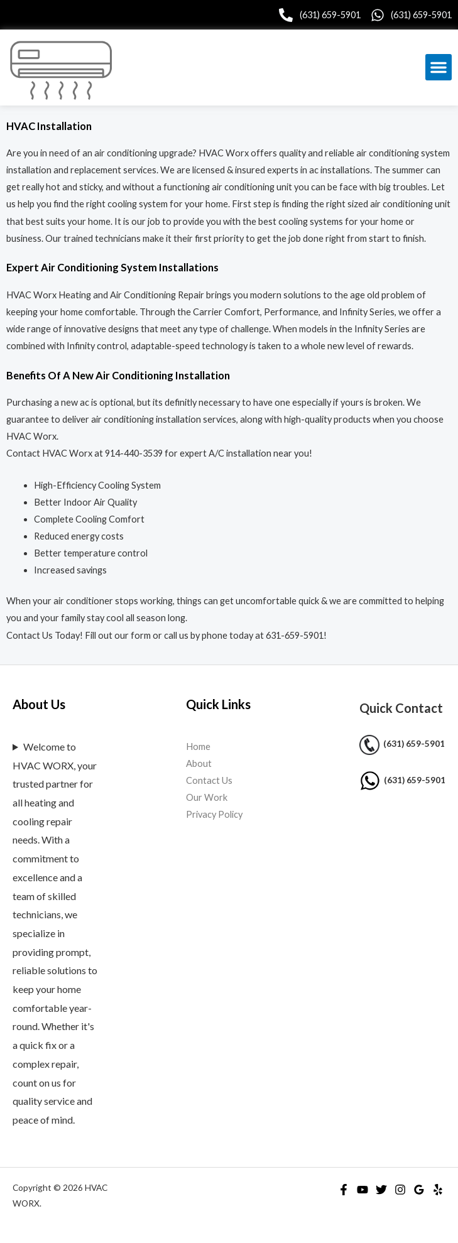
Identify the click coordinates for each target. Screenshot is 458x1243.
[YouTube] (362, 1189)
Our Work (206, 797)
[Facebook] (343, 1189)
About (199, 763)
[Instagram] (400, 1189)
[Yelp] (438, 1189)
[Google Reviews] (419, 1189)
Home (198, 746)
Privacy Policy (214, 814)
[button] (438, 67)
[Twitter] (381, 1189)
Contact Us (209, 780)
